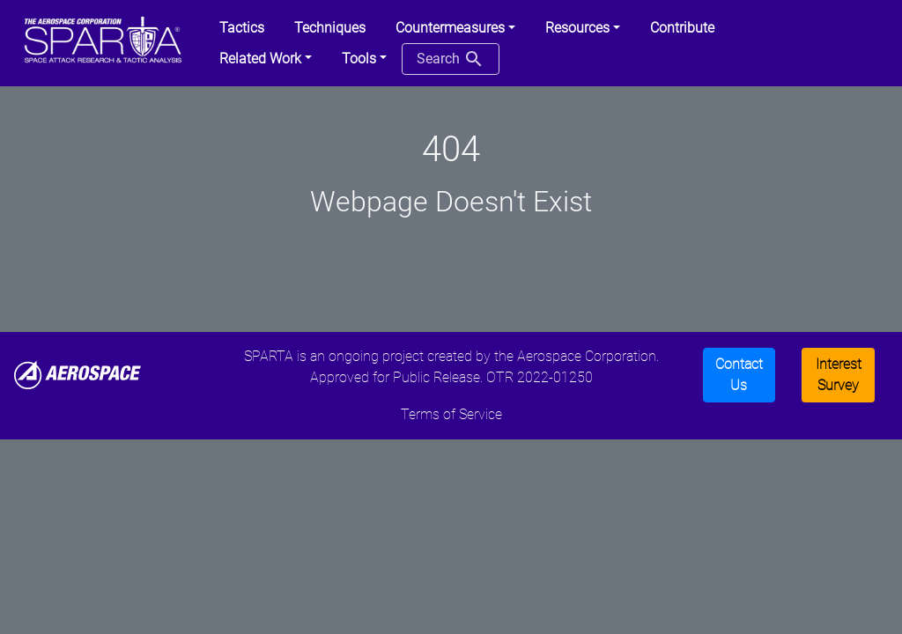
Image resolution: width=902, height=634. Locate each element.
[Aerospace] (77, 373)
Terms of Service (451, 414)
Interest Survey (838, 375)
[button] (455, 28)
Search (450, 59)
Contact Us (739, 375)
